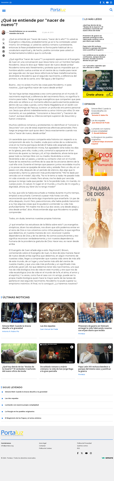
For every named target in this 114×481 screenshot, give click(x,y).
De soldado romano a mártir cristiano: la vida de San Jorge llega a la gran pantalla (56, 368)
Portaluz (81, 334)
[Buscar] (110, 10)
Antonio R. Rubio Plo (100, 115)
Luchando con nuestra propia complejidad (100, 130)
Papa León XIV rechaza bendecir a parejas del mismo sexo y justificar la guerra (95, 48)
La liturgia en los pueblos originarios (102, 138)
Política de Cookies (45, 448)
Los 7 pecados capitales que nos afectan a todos (94, 66)
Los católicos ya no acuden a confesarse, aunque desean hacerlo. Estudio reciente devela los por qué (94, 57)
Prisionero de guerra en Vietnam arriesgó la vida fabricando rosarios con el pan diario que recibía (93, 38)
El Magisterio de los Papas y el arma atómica (23, 418)
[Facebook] (101, 2)
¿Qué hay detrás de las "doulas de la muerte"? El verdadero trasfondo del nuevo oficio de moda (93, 28)
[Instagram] (111, 2)
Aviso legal (42, 443)
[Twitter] (104, 2)
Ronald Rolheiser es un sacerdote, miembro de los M (23, 32)
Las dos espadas (98, 120)
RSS (78, 448)
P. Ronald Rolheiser (99, 133)
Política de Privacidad (84, 443)
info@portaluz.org (7, 445)
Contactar (42, 445)
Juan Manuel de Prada (100, 123)
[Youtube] (108, 2)
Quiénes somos (82, 445)
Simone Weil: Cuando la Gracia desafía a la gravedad (101, 110)
